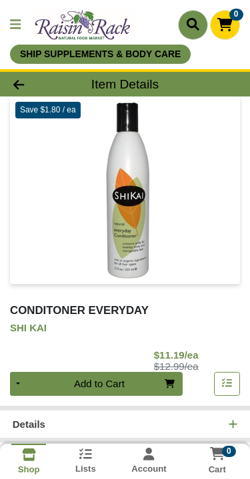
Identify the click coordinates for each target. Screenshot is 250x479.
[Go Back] (38, 85)
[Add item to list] (227, 385)
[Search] (193, 24)
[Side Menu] (15, 25)
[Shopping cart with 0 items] (225, 25)
